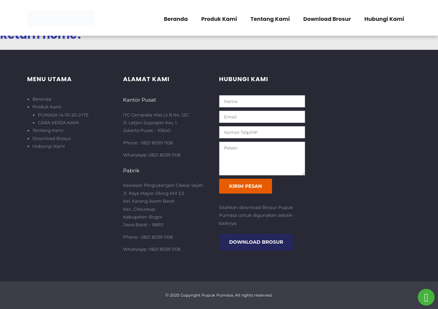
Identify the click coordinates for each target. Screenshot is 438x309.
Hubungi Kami (384, 19)
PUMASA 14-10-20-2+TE (63, 114)
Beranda (176, 19)
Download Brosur (327, 19)
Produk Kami (219, 19)
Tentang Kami (270, 19)
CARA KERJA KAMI (58, 122)
